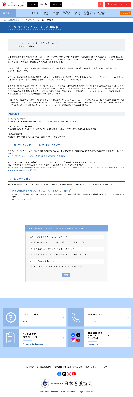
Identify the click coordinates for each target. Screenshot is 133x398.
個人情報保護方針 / (44, 367)
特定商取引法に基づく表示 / (66, 367)
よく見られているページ (119, 4)
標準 (42, 4)
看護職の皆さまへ (8, 13)
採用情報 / (30, 367)
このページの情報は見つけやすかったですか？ (49, 237)
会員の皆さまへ (125, 13)
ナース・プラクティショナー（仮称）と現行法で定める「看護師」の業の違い (37, 156)
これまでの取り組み (25, 46)
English (55, 4)
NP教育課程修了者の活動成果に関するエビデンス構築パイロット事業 (40, 191)
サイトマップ (102, 367)
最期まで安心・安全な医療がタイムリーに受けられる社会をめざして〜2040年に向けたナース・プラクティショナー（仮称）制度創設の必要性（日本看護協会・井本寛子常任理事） (66, 169)
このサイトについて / (87, 367)
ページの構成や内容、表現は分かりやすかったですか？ (52, 249)
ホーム (3, 20)
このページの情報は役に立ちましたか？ (46, 261)
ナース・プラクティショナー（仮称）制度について (37, 43)
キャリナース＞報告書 (20, 199)
